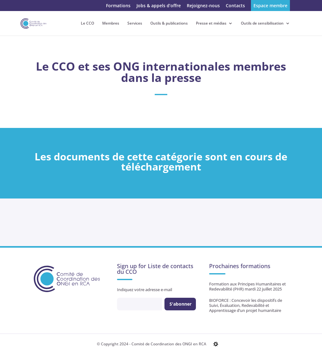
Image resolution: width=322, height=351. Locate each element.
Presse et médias (211, 23)
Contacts (235, 6)
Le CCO (87, 23)
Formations (118, 6)
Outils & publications (169, 23)
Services (134, 23)
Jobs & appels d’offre (158, 6)
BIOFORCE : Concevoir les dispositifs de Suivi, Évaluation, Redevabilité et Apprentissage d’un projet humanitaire (245, 305)
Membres (110, 23)
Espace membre (270, 6)
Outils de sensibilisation (262, 23)
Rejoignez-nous (203, 6)
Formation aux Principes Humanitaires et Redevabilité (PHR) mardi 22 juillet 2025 (247, 286)
